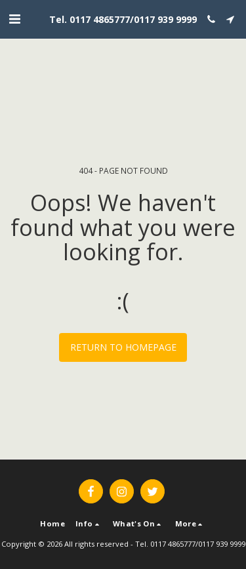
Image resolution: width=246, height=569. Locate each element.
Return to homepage (123, 347)
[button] (14, 18)
